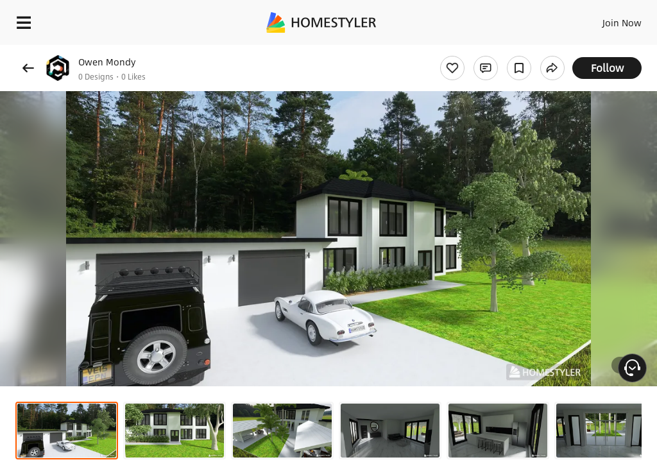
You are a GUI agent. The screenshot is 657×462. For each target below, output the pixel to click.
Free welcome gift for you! (492, 51)
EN (605, 19)
